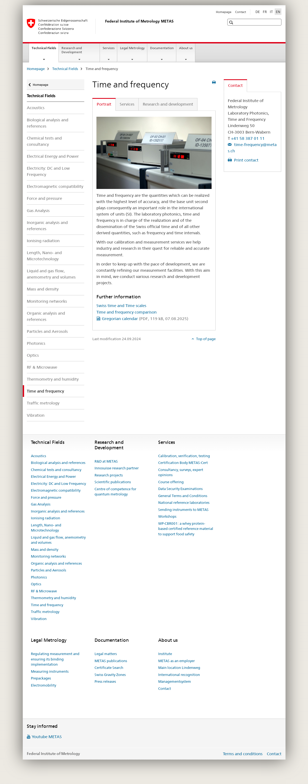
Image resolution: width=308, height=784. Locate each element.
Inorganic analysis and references (47, 225)
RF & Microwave (42, 367)
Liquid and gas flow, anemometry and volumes (51, 274)
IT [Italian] (271, 12)
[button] (231, 22)
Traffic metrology (43, 403)
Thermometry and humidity (53, 379)
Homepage (223, 12)
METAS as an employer (176, 661)
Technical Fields (45, 50)
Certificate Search (109, 667)
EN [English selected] (278, 12)
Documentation (162, 48)
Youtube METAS (47, 736)
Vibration (35, 415)
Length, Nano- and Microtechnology (44, 255)
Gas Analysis (38, 210)
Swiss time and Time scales (121, 305)
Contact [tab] (235, 85)
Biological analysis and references (47, 123)
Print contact (245, 160)
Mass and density (43, 289)
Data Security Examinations (180, 488)
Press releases (105, 681)
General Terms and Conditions (182, 496)
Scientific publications (113, 482)
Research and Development (71, 50)
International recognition (179, 674)
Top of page (205, 339)
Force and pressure (44, 198)
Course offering (171, 482)
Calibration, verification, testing (184, 456)
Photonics (36, 343)
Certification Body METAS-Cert (183, 462)
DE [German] (257, 12)
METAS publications (111, 661)
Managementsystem (174, 681)
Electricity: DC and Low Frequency (48, 171)
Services (109, 48)
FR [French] (265, 12)
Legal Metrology (132, 48)
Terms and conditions (242, 753)
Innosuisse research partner (117, 468)
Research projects (109, 475)
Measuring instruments (50, 671)
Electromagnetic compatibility (55, 186)
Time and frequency (47, 605)
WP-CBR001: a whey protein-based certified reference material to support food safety (185, 528)
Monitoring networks (47, 301)
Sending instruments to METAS (183, 509)
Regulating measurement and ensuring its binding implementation (55, 659)
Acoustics (35, 107)
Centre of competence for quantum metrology (115, 492)
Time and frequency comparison (126, 312)
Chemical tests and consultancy (44, 141)
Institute (165, 654)
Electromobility (43, 685)
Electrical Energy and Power (53, 156)
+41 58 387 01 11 (248, 138)
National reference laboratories (183, 502)
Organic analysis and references (46, 316)
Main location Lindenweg (179, 667)
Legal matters (106, 654)
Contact (240, 12)
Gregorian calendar (145, 318)
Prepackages (41, 678)
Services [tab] (127, 104)
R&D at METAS (106, 461)
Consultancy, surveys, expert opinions (180, 472)
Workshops (167, 516)
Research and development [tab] (168, 104)
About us (186, 48)
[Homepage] (104, 26)
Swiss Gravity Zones (110, 674)
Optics (33, 355)
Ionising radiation (43, 240)
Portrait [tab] (104, 104)
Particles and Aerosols (47, 331)
